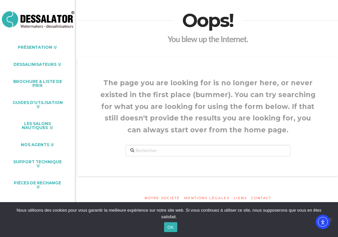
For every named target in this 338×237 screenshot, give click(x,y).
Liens (240, 198)
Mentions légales (206, 198)
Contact (261, 198)
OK (170, 227)
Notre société (162, 198)
